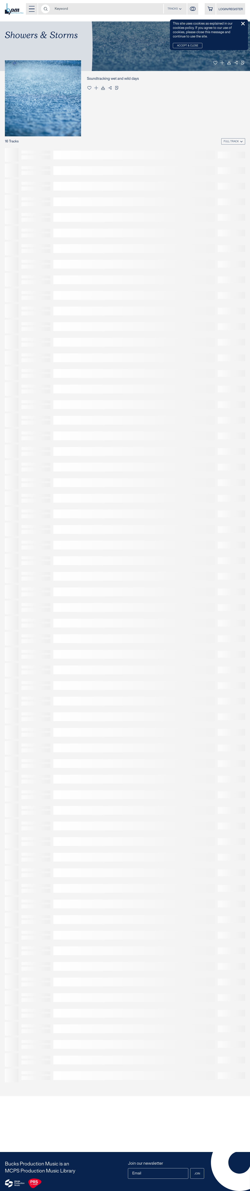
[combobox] (174, 9)
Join (197, 1174)
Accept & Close (187, 46)
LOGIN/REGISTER (231, 9)
